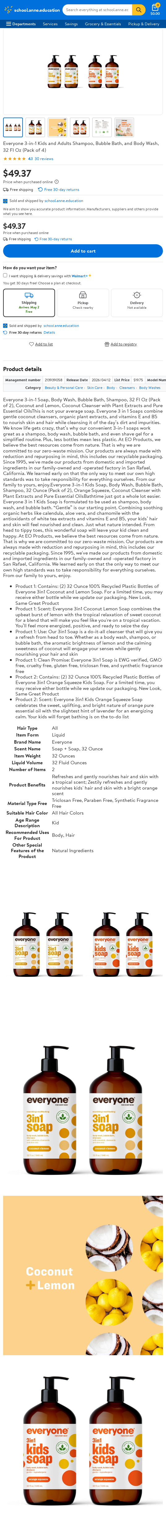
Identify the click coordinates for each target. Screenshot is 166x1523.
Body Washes (149, 387)
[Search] (139, 9)
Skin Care (94, 387)
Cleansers (127, 387)
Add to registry (120, 344)
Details (49, 332)
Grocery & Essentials (103, 24)
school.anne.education (64, 200)
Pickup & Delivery (144, 24)
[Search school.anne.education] (97, 9)
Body (111, 387)
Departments (21, 24)
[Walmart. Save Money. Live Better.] (32, 10)
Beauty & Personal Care (64, 387)
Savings (71, 24)
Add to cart (83, 250)
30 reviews (44, 158)
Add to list (41, 344)
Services (50, 24)
